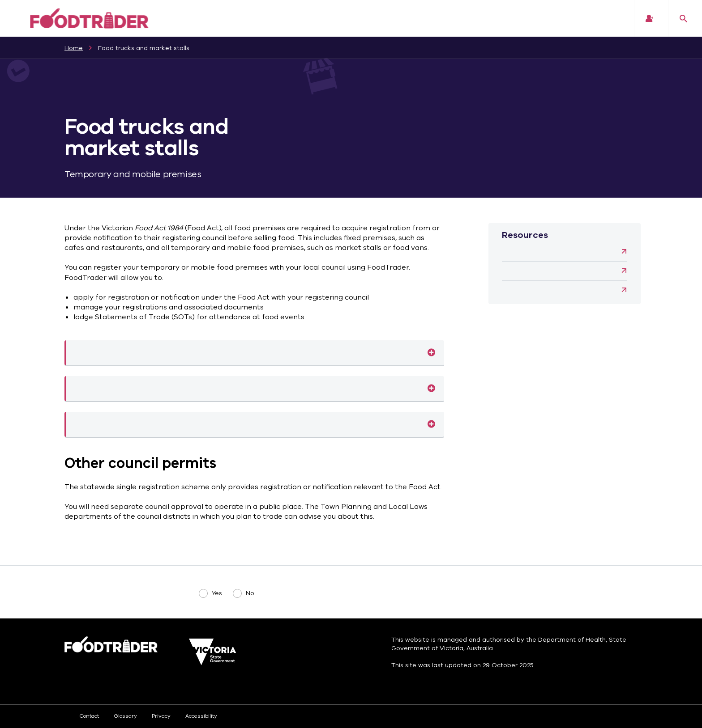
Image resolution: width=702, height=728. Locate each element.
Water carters (553, 271)
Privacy (161, 716)
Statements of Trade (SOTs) (431, 424)
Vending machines (553, 290)
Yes (217, 593)
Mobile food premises (431, 353)
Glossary (125, 716)
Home (73, 48)
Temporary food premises (431, 388)
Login (649, 18)
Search (683, 18)
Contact (89, 716)
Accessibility (201, 716)
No (250, 593)
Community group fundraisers (553, 252)
